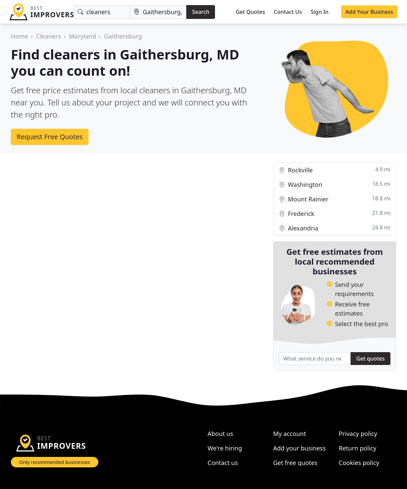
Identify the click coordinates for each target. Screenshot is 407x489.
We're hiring (225, 448)
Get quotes (370, 358)
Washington (334, 184)
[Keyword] (102, 12)
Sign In (320, 12)
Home (19, 36)
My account (289, 434)
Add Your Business (369, 12)
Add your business (299, 448)
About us (220, 434)
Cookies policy (359, 463)
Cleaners (48, 36)
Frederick (334, 213)
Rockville (334, 170)
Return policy (357, 448)
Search (200, 12)
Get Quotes (250, 12)
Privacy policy (358, 434)
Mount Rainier (334, 199)
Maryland (82, 36)
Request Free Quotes (50, 136)
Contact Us (288, 12)
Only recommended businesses (54, 462)
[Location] (158, 12)
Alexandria (334, 228)
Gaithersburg (123, 36)
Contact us (223, 463)
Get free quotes (295, 463)
